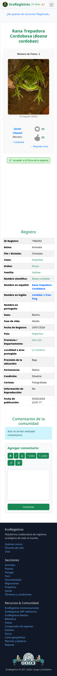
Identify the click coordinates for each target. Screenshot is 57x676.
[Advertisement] (28, 197)
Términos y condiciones (18, 594)
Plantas (9, 568)
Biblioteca (10, 619)
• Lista (31, 455)
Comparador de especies (19, 626)
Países (8, 622)
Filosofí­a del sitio (14, 548)
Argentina (37, 333)
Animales (10, 565)
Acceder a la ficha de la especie (28, 160)
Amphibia (37, 260)
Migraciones (12, 583)
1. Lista (43, 455)
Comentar (28, 507)
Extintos (9, 630)
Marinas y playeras (15, 641)
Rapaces (9, 644)
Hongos (9, 572)
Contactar (17, 142)
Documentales (13, 579)
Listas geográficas (15, 637)
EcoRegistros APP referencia (21, 611)
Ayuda (8, 590)
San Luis (36, 340)
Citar (7, 551)
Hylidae (36, 272)
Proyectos (10, 587)
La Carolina (38, 350)
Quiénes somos (13, 544)
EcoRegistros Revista (16, 615)
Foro (7, 576)
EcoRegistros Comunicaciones (22, 608)
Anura (35, 266)
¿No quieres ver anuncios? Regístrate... (28, 14)
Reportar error (39, 146)
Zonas (8, 633)
